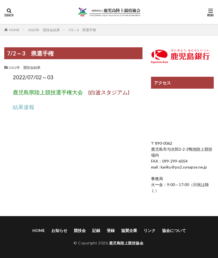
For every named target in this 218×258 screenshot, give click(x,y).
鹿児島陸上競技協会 (126, 242)
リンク (150, 230)
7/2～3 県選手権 (82, 30)
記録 (96, 230)
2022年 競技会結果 (44, 30)
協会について (174, 230)
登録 (111, 230)
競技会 (80, 230)
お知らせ (59, 230)
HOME (14, 29)
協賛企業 (129, 230)
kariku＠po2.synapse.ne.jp (183, 167)
